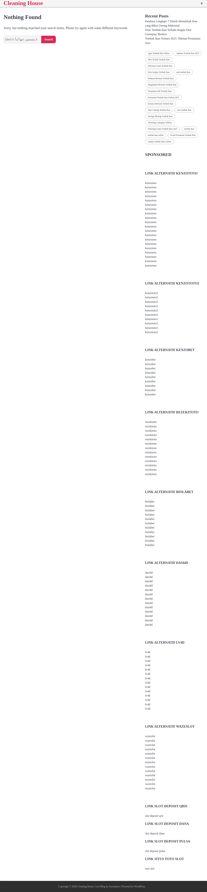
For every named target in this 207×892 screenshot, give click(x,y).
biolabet (149, 501)
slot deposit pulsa (155, 851)
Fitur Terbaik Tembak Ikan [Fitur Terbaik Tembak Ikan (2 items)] (159, 60)
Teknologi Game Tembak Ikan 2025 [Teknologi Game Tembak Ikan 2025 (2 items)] (162, 129)
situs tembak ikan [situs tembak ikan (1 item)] (184, 110)
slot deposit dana (154, 833)
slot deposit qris (154, 815)
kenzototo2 (151, 293)
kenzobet (150, 359)
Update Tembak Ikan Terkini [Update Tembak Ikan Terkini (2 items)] (159, 142)
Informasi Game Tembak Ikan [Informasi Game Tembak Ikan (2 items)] (160, 66)
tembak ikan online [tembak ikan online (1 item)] (155, 135)
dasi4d (149, 572)
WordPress (139, 886)
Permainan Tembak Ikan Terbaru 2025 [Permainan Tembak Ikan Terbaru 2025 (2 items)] (163, 97)
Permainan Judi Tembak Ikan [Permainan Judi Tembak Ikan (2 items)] (160, 91)
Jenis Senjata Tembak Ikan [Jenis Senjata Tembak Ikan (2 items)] (159, 72)
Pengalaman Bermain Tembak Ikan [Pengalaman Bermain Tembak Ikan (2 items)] (162, 85)
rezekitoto (151, 421)
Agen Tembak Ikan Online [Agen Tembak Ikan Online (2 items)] (158, 53)
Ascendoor (114, 886)
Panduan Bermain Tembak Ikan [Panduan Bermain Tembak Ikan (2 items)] (161, 78)
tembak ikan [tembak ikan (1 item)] (189, 129)
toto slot (149, 868)
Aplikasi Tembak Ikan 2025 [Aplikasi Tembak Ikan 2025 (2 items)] (187, 53)
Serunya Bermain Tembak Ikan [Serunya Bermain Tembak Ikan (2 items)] (160, 104)
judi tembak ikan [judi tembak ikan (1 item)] (183, 72)
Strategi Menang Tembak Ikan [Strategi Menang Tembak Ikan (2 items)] (160, 116)
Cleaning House (86, 886)
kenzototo (151, 183)
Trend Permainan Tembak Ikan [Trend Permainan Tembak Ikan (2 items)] (183, 135)
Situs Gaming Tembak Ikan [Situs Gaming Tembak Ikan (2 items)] (159, 110)
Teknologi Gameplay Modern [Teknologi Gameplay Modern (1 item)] (160, 123)
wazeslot (150, 736)
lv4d (147, 652)
